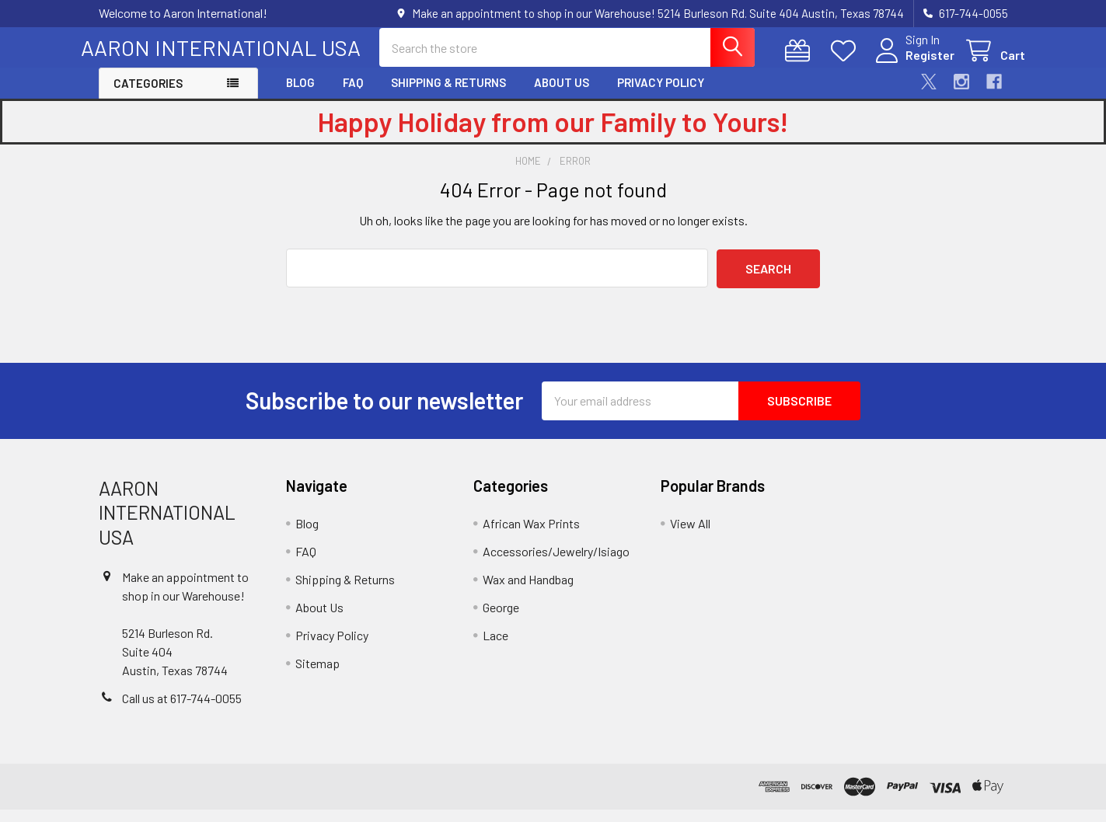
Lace (495, 648)
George (501, 620)
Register (912, 64)
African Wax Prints (531, 536)
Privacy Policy (660, 96)
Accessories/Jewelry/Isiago (556, 564)
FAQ (353, 96)
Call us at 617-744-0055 (182, 710)
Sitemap (317, 676)
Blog (300, 96)
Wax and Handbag (528, 592)
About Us (561, 96)
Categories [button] (148, 96)
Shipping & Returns (448, 96)
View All (690, 536)
